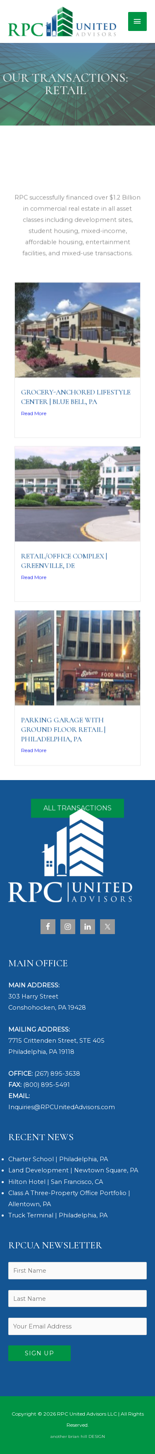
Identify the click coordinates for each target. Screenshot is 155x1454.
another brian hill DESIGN (77, 1436)
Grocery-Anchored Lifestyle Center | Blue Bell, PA (76, 429)
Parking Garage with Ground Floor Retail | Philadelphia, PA (63, 762)
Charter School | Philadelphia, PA (58, 1159)
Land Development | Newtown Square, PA (73, 1170)
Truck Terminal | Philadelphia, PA (57, 1215)
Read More (33, 446)
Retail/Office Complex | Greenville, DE (64, 593)
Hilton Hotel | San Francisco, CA (55, 1182)
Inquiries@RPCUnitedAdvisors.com (61, 1107)
